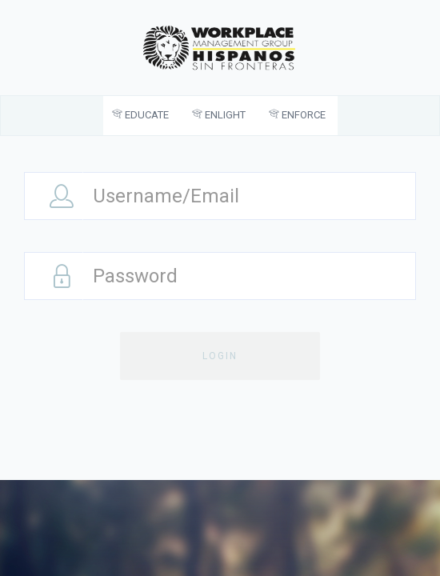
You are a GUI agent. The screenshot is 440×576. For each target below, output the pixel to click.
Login (220, 356)
